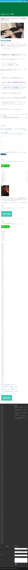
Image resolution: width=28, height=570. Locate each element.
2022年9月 (2, 314)
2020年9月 (2, 518)
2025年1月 (2, 269)
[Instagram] (26, 0)
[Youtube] (25, 0)
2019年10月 (2, 373)
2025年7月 (2, 259)
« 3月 (1, 554)
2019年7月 (2, 378)
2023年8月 (2, 296)
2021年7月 (2, 338)
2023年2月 (2, 306)
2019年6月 (2, 380)
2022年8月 (2, 316)
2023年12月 (2, 289)
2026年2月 (2, 247)
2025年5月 (2, 262)
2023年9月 (2, 294)
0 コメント (13, 21)
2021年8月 (2, 336)
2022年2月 (2, 326)
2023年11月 (2, 291)
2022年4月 (2, 323)
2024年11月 (2, 272)
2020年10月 (2, 353)
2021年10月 (2, 333)
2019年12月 (2, 370)
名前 (1, 142)
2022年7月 (2, 318)
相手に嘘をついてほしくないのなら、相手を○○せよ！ (8, 389)
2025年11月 (2, 252)
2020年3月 (2, 365)
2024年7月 (2, 279)
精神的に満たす (3, 179)
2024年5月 (2, 281)
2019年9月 (2, 375)
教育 (5, 125)
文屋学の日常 (3, 174)
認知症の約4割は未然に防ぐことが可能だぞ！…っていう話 (8, 386)
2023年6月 (2, 299)
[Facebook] (23, 0)
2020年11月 (2, 351)
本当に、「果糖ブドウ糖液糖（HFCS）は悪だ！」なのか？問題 (9, 391)
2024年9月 (2, 439)
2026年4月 (2, 244)
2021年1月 (2, 348)
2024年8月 (2, 277)
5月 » (3, 554)
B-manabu (2, 21)
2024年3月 (2, 284)
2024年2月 (2, 286)
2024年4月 (2, 282)
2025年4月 (2, 264)
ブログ (2, 170)
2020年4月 (2, 363)
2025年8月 (2, 257)
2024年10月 (2, 274)
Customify (16, 568)
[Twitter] (24, 0)
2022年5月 (2, 321)
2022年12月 (2, 309)
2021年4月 (2, 343)
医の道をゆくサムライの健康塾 (7, 14)
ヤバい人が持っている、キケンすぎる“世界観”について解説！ (21, 413)
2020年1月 (2, 368)
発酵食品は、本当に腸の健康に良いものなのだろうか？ (8, 384)
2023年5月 (2, 301)
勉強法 (3, 125)
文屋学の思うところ (4, 172)
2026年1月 (2, 249)
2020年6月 (2, 360)
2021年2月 (2, 346)
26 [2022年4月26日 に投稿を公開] (3, 552)
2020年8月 (2, 356)
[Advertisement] (14, 7)
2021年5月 (2, 341)
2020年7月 (2, 358)
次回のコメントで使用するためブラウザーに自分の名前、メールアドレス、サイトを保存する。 (13, 152)
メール (2, 145)
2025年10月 (2, 254)
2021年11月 (2, 331)
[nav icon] (2, 1)
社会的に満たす (9, 21)
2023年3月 (2, 304)
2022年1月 (2, 328)
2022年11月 (2, 311)
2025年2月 (2, 267)
